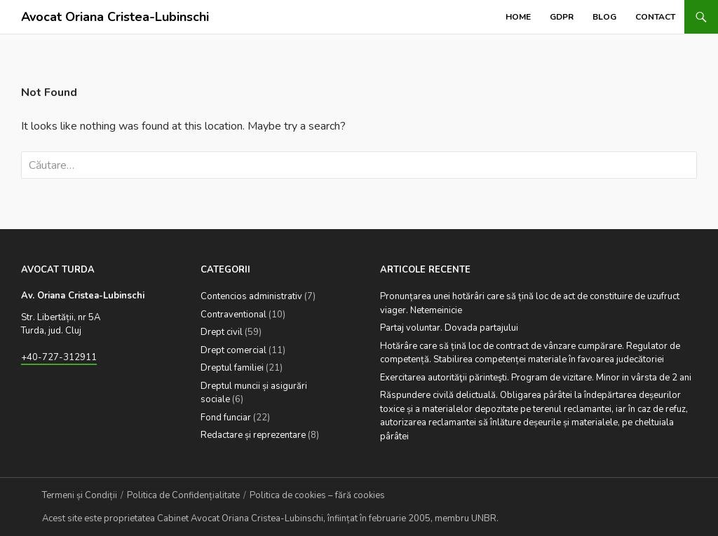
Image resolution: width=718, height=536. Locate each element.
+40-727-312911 (59, 357)
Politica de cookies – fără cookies (317, 495)
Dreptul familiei (232, 368)
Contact (655, 16)
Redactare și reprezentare (253, 435)
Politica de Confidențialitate (183, 495)
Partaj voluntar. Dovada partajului (449, 328)
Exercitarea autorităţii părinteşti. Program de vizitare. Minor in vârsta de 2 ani (535, 377)
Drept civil (222, 332)
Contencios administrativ (251, 296)
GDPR (562, 16)
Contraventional (233, 314)
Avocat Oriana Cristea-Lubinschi (115, 16)
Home (518, 16)
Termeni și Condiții (79, 495)
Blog (604, 16)
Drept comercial (233, 350)
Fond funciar (226, 417)
